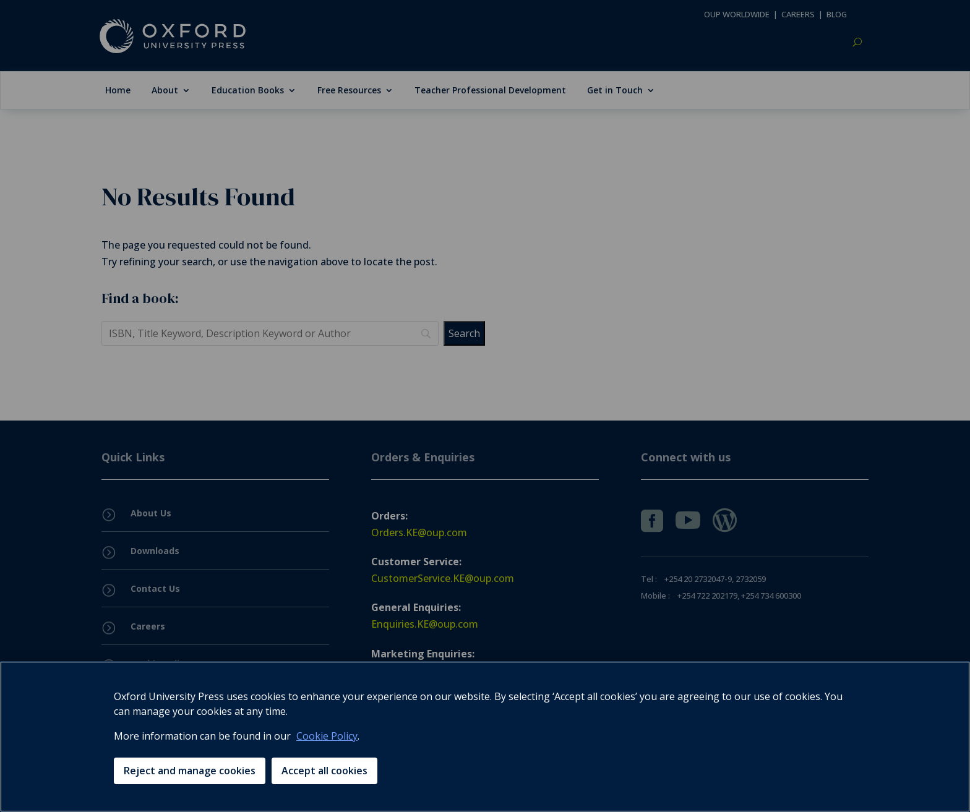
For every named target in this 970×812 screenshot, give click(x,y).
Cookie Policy (327, 736)
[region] (485, 736)
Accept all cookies (324, 770)
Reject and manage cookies (189, 770)
